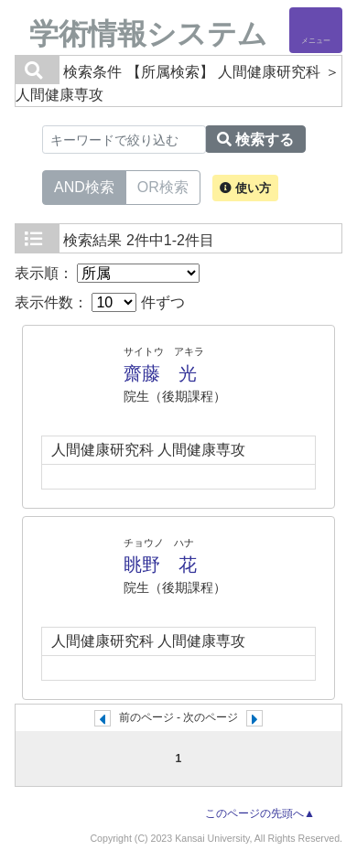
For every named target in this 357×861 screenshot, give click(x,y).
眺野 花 (160, 564)
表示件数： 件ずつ (100, 302)
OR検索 (163, 186)
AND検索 (84, 186)
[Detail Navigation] (315, 30)
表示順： (107, 273)
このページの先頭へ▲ (260, 813)
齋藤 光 (160, 373)
